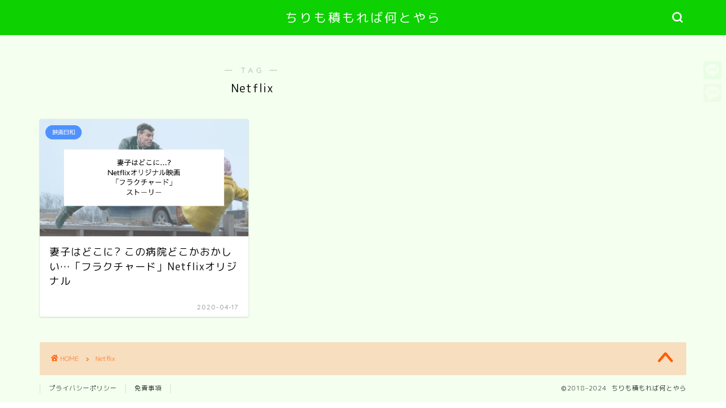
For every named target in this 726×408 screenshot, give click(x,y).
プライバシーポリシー (83, 388)
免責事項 (148, 388)
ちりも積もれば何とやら (363, 17)
